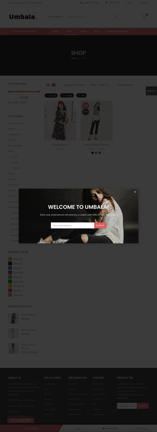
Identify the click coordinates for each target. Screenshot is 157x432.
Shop (78, 428)
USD (128, 2)
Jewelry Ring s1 (28, 314)
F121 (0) (16, 168)
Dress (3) (12, 140)
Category (97, 409)
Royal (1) (14, 229)
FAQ (95, 404)
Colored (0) (15, 213)
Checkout (49, 404)
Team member (99, 394)
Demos (151, 90)
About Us (73, 384)
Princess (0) (15, 224)
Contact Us (98, 384)
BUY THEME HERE (20, 420)
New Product (75, 409)
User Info (48, 414)
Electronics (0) (15, 145)
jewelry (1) (13, 184)
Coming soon (99, 414)
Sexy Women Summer (96, 144)
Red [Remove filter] (83, 95)
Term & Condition (77, 404)
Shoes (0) (12, 196)
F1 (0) (10, 151)
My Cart (48, 394)
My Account (50, 384)
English (143, 2)
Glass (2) (12, 179)
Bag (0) (11, 128)
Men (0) (11, 190)
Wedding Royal (28, 329)
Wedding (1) (14, 207)
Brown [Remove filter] (53, 95)
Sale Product (75, 414)
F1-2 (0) (14, 162)
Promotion (31, 428)
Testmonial (98, 389)
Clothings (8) (14, 134)
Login (47, 389)
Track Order (50, 409)
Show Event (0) (17, 235)
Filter (24, 97)
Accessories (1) (15, 123)
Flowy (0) (14, 218)
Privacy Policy (75, 399)
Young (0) (14, 240)
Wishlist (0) (114, 2)
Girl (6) (11, 173)
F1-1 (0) (14, 156)
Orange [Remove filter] (68, 95)
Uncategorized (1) (16, 201)
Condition (97, 399)
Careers (72, 389)
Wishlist (48, 399)
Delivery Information (78, 394)
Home (74, 58)
